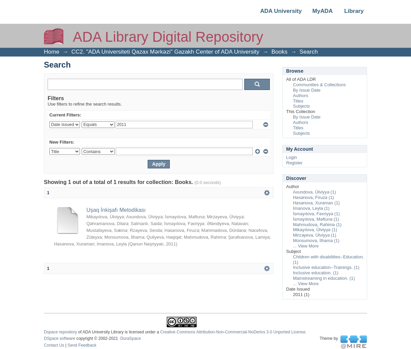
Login (291, 157)
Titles (298, 101)
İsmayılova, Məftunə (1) (316, 219)
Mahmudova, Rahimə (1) (317, 224)
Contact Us (54, 345)
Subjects (301, 106)
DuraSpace (130, 338)
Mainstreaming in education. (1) (324, 278)
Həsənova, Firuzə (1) (313, 197)
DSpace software (59, 338)
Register (294, 162)
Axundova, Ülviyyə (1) (314, 192)
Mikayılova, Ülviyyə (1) (315, 229)
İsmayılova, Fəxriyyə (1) (316, 213)
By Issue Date (306, 90)
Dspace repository (60, 332)
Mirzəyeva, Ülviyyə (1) (314, 235)
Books (279, 52)
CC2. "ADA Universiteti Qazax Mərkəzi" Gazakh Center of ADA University (165, 52)
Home (51, 52)
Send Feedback (82, 345)
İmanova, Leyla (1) (311, 208)
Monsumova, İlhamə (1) (316, 240)
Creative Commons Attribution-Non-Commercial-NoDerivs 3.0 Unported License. (233, 332)
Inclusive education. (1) (316, 272)
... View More (306, 246)
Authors (300, 95)
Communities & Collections (319, 84)
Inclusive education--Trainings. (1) (326, 267)
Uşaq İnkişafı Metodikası (116, 210)
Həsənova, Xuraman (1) (316, 202)
